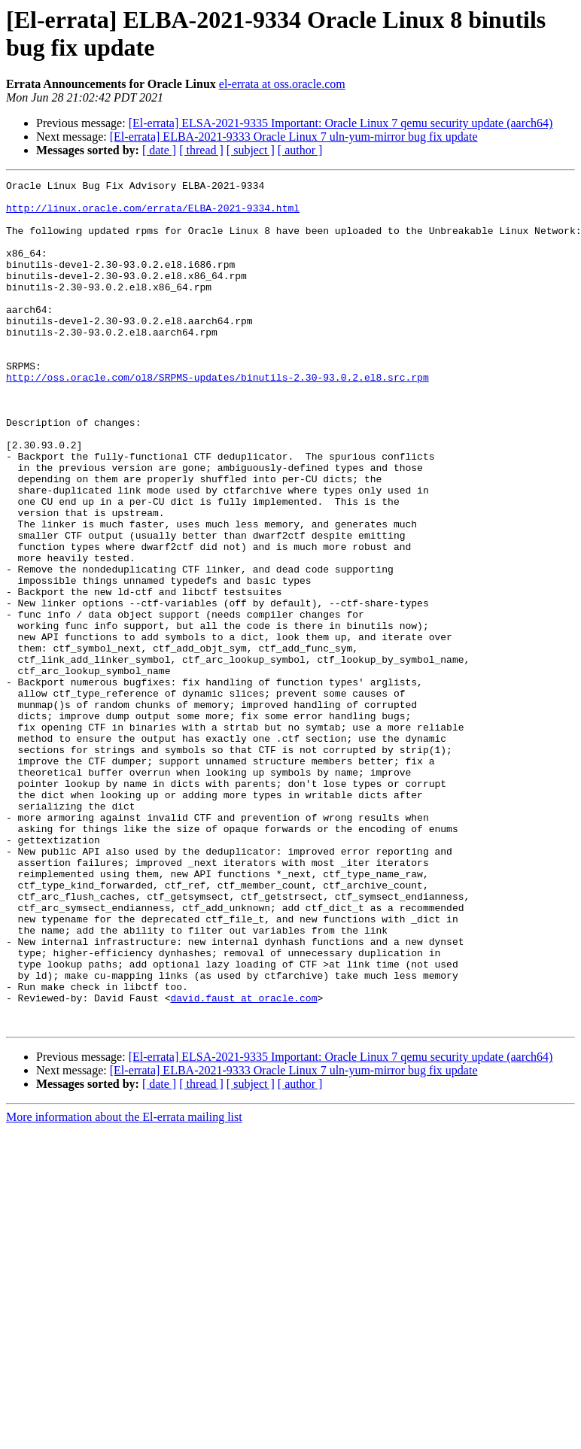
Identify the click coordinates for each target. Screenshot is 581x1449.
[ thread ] (201, 150)
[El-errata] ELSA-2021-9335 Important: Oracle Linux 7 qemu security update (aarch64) (341, 123)
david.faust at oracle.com (243, 1162)
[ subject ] (251, 150)
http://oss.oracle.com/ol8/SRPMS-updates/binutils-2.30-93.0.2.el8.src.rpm (217, 417)
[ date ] (159, 150)
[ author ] (300, 150)
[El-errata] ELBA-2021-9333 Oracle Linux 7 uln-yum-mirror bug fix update (294, 136)
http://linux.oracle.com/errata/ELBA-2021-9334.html (153, 214)
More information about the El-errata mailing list (124, 1286)
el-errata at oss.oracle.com (282, 83)
